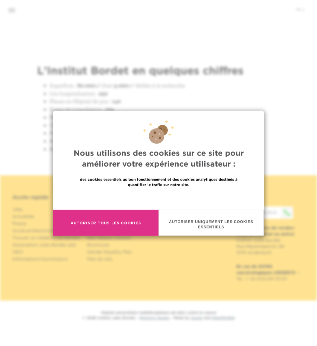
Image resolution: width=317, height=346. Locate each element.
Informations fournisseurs (40, 258)
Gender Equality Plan (109, 251)
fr (300, 9)
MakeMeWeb (223, 317)
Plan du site (99, 258)
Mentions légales (154, 317)
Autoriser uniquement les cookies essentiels (211, 237)
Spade (196, 317)
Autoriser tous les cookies (106, 235)
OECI (17, 251)
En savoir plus (159, 211)
